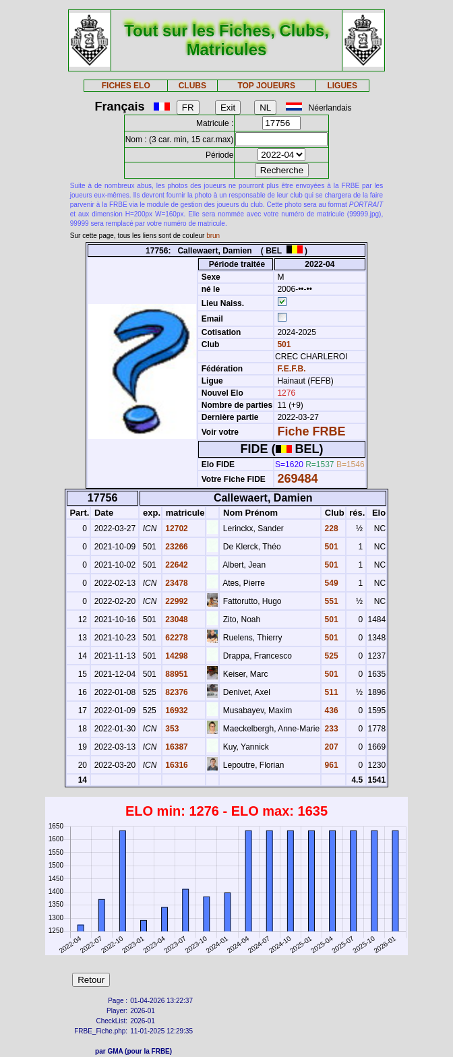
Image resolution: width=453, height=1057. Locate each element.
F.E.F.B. (291, 368)
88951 (175, 674)
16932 (175, 710)
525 (330, 656)
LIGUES (342, 85)
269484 (297, 478)
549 (330, 583)
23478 (175, 583)
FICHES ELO (126, 85)
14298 (175, 656)
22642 (175, 565)
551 (330, 601)
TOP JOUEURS (266, 85)
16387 (175, 747)
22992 (175, 601)
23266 (175, 546)
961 (330, 765)
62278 (175, 637)
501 (283, 344)
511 (330, 692)
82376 (175, 692)
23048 (175, 619)
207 (330, 747)
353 (171, 728)
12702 (175, 528)
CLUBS (192, 85)
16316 (175, 765)
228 (330, 528)
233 (330, 728)
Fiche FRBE (311, 431)
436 (330, 710)
